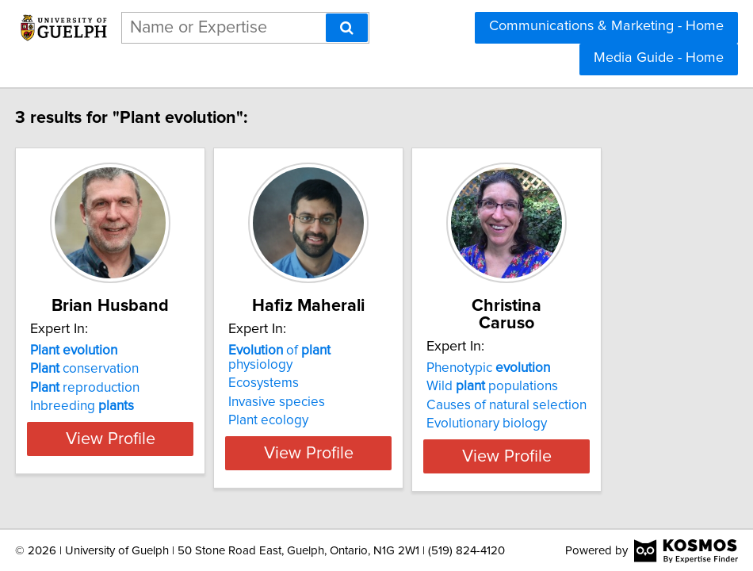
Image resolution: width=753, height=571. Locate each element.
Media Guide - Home (659, 58)
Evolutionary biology (570, 406)
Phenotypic (572, 350)
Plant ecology (313, 406)
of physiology (357, 350)
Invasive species (321, 388)
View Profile (135, 438)
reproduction (89, 388)
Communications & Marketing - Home (606, 26)
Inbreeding (87, 406)
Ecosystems (308, 369)
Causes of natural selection (590, 388)
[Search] (347, 27)
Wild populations (576, 369)
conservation (89, 369)
